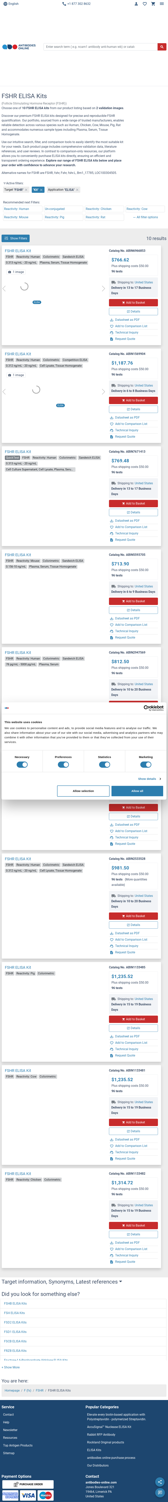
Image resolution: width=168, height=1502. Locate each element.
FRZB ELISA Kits (15, 1351)
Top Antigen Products (18, 1445)
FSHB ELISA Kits (15, 1303)
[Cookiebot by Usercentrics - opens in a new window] (147, 708)
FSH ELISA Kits (14, 1313)
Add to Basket (133, 302)
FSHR (40, 1390)
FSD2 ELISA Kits (15, 1322)
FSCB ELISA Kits (15, 1341)
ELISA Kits (94, 1450)
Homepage (12, 1390)
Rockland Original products (105, 1442)
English (11, 4)
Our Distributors (98, 1465)
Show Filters (15, 238)
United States (144, 282)
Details (133, 311)
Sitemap (9, 1453)
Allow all (137, 791)
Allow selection (83, 791)
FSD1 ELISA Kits (15, 1332)
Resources (10, 1438)
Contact (8, 1414)
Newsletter (10, 1430)
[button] (11, 1367)
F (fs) (27, 1390)
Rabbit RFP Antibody (101, 1434)
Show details (147, 778)
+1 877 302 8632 (76, 4)
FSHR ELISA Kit (18, 251)
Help (6, 1422)
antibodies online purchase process (111, 1458)
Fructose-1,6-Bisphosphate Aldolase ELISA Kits (36, 1360)
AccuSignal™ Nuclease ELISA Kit (109, 1427)
